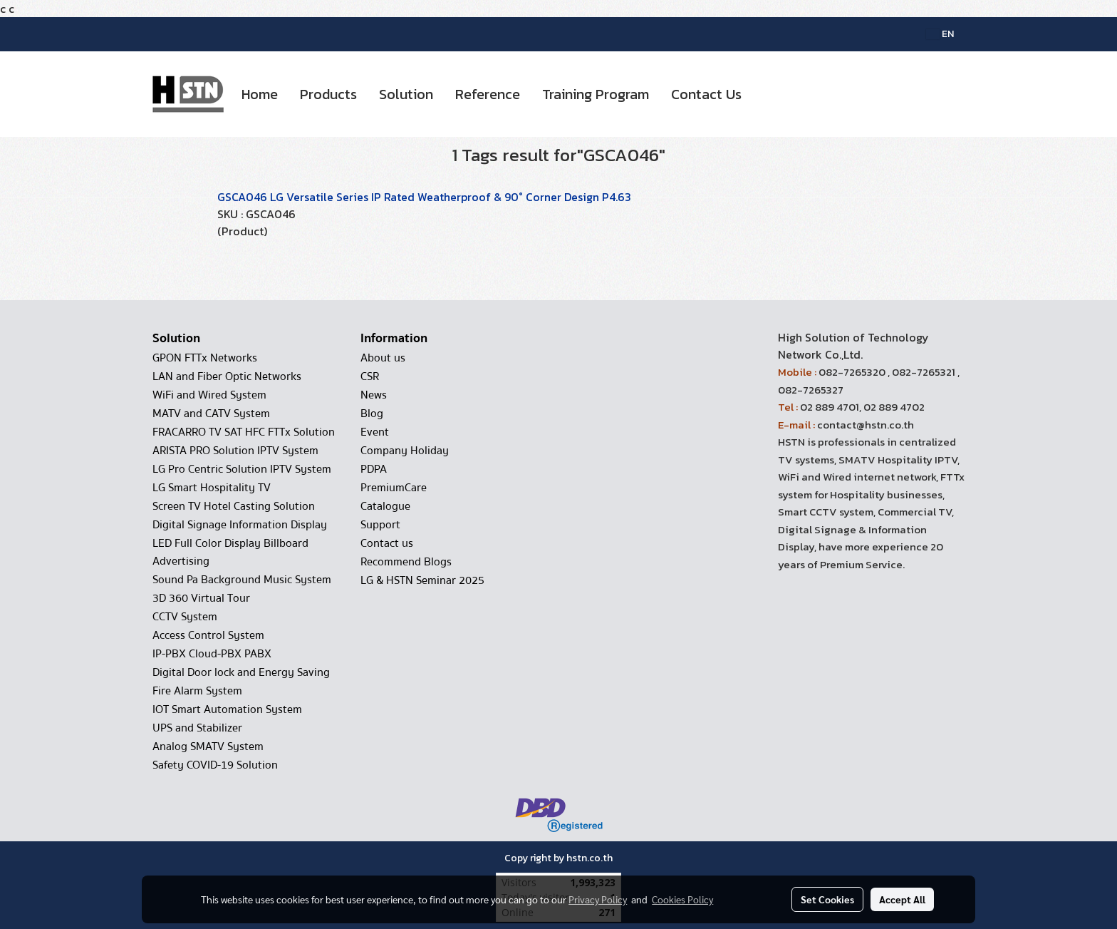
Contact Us (706, 94)
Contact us (386, 543)
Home (259, 94)
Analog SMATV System (208, 746)
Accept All (902, 899)
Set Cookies (827, 899)
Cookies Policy (682, 899)
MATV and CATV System (211, 413)
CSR (369, 376)
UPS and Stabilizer (197, 728)
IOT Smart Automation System (227, 709)
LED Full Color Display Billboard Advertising (230, 552)
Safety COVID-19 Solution (215, 765)
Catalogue (385, 506)
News (373, 395)
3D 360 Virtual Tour (201, 598)
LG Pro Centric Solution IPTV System (241, 469)
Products (328, 94)
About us (382, 358)
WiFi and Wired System (209, 395)
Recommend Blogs (406, 562)
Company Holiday (404, 450)
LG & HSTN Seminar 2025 (422, 580)
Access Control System (208, 635)
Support (380, 524)
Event (374, 432)
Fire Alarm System (197, 691)
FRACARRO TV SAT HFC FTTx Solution (243, 432)
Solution (406, 94)
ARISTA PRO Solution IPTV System (235, 450)
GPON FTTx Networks (204, 358)
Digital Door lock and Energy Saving (241, 672)
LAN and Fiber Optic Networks (226, 376)
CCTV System (184, 616)
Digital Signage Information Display (239, 524)
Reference (487, 94)
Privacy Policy (597, 899)
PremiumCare (393, 487)
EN (940, 33)
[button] (765, 94)
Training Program (595, 94)
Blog (371, 413)
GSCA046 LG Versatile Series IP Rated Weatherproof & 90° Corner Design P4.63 (424, 196)
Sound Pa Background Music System (241, 579)
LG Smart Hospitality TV (211, 487)
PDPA (373, 469)
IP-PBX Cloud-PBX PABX (211, 654)
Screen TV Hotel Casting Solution (233, 506)
